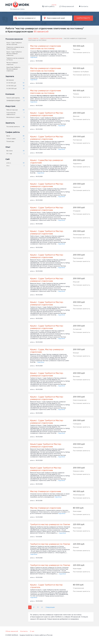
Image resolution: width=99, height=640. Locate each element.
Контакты (83, 6)
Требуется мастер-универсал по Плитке (50, 524)
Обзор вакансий (66, 6)
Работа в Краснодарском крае (51, 38)
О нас (32, 631)
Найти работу (48, 6)
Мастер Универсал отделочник (45, 491)
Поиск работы (33, 38)
